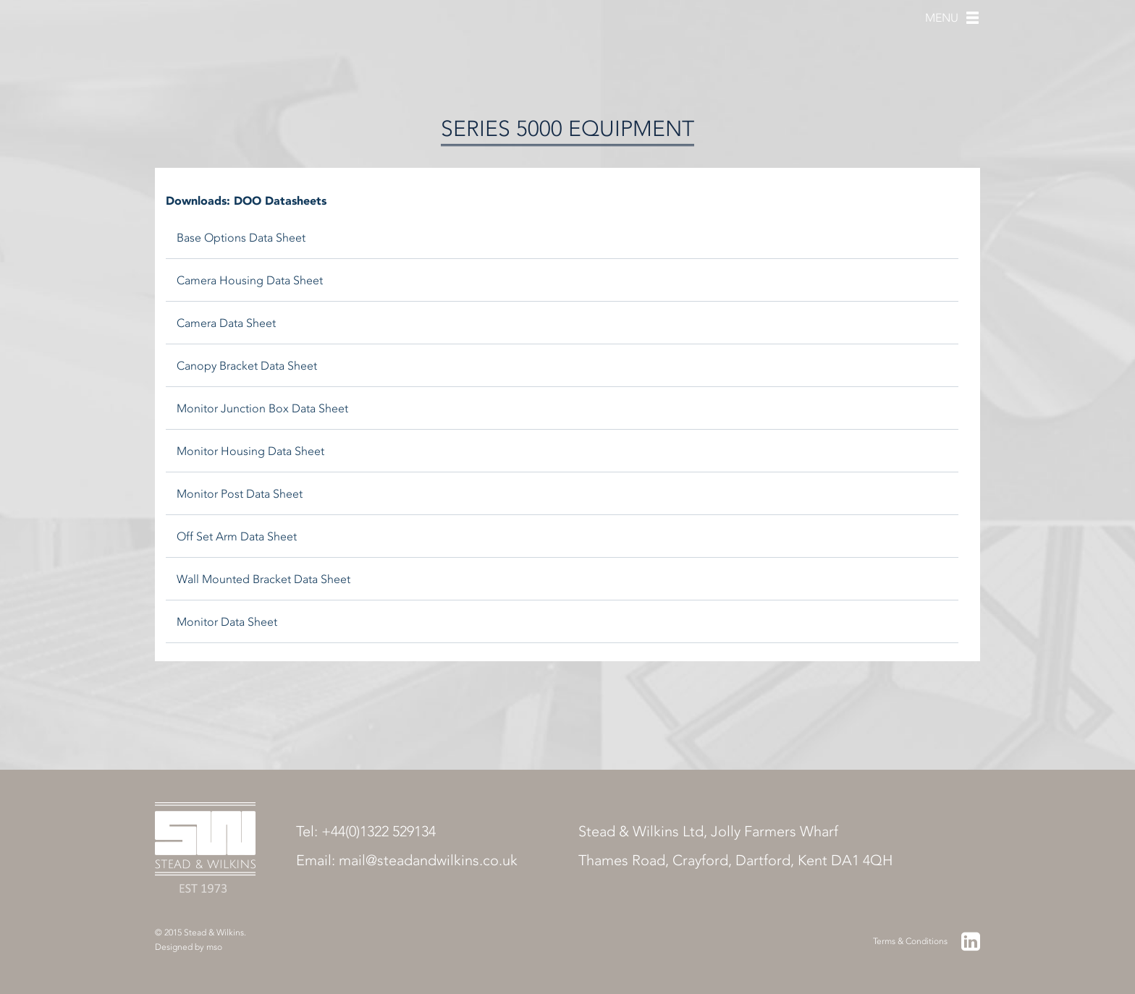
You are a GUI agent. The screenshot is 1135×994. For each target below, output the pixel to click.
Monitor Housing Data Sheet (250, 451)
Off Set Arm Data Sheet (237, 536)
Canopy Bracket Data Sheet (247, 366)
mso (214, 947)
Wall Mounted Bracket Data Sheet (263, 579)
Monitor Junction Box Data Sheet (262, 408)
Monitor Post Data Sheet (240, 494)
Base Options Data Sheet (241, 238)
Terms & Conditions (910, 941)
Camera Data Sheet (226, 323)
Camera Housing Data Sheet (250, 280)
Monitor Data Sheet (227, 622)
